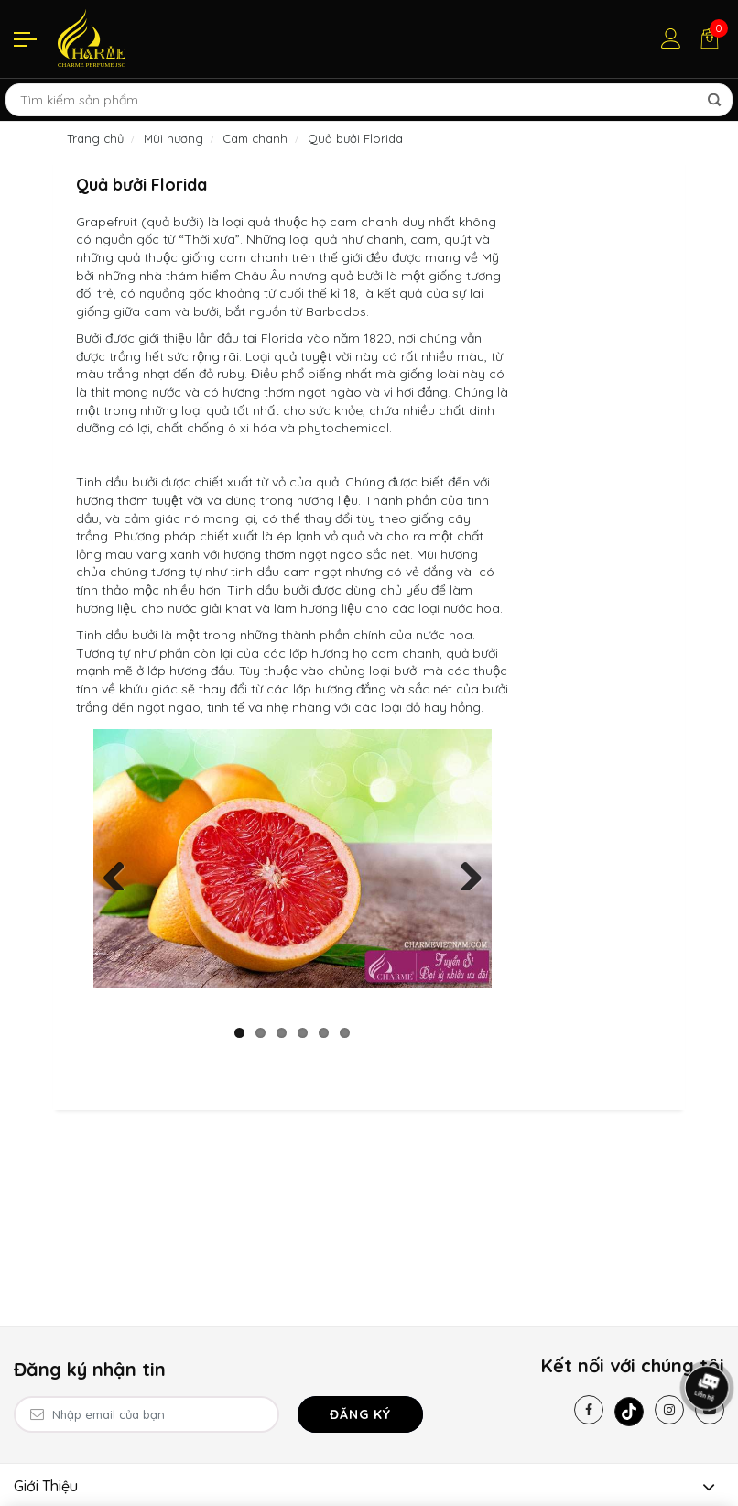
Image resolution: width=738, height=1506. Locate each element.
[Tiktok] (629, 1411)
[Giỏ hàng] (709, 38)
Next (464, 872)
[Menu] (25, 38)
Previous (121, 872)
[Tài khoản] (671, 38)
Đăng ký (360, 1414)
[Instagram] (669, 1409)
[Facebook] (588, 1409)
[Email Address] (146, 1414)
